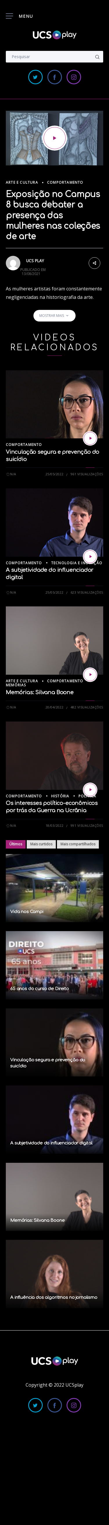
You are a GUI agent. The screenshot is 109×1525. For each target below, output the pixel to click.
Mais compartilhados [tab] (77, 844)
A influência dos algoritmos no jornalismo (53, 1297)
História (60, 796)
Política (87, 796)
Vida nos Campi (26, 911)
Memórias (16, 685)
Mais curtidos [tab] (41, 844)
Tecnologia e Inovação (76, 562)
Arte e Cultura (22, 182)
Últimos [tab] (15, 844)
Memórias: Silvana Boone (40, 692)
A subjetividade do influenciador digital (51, 1143)
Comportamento (65, 182)
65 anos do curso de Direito (39, 988)
